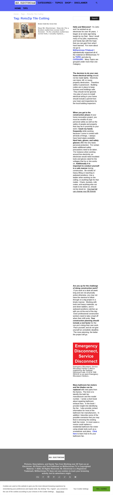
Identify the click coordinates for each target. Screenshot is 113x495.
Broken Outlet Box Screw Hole (47, 24)
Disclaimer (80, 3)
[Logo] (25, 3)
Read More (60, 492)
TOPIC (78, 57)
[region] (56, 488)
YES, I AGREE (101, 489)
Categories (45, 3)
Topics (59, 3)
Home (18, 8)
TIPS (25, 8)
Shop (68, 3)
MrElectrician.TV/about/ (83, 50)
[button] (96, 3)
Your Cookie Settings (80, 489)
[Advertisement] (86, 238)
